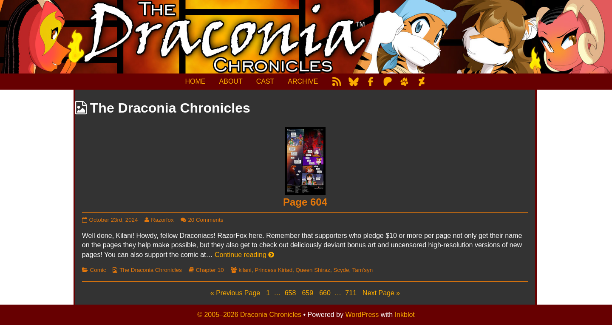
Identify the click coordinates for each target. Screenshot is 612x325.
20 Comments (205, 220)
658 (291, 292)
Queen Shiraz (312, 270)
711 (352, 292)
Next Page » (381, 293)
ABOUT (231, 81)
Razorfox (161, 220)
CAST (265, 81)
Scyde (341, 270)
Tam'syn (362, 270)
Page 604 (305, 202)
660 (326, 292)
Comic (98, 270)
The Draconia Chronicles (150, 270)
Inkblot (405, 314)
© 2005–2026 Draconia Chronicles (249, 314)
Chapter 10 (210, 270)
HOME (195, 81)
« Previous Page (235, 293)
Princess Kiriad (273, 270)
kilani (244, 270)
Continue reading (244, 254)
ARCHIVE (303, 81)
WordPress (362, 314)
